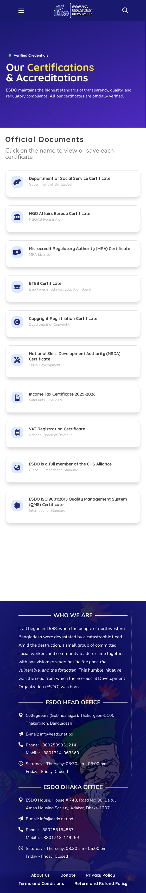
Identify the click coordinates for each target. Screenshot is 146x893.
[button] (125, 10)
